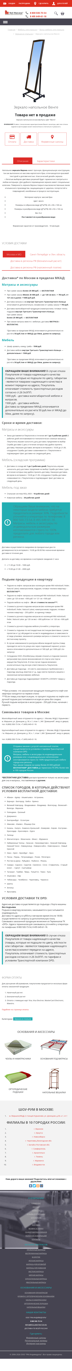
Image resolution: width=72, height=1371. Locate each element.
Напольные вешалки (36, 1307)
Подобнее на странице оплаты (15, 1009)
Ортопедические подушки (36, 1303)
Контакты (36, 1239)
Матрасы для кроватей (36, 1264)
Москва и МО (14, 254)
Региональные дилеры (36, 1340)
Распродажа (24, 3)
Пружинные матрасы (36, 1250)
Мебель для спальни (27, 29)
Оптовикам (36, 1218)
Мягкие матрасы (36, 1275)
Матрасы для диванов (36, 1268)
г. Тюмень (38, 1156)
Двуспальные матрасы (36, 1282)
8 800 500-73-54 (38, 12)
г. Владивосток (38, 1164)
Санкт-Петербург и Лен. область (47, 254)
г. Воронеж (38, 1129)
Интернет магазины (36, 1343)
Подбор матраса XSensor (36, 1232)
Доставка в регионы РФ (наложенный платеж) (35, 267)
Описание (22, 161)
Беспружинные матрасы (36, 1253)
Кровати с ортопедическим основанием (36, 1296)
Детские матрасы (36, 1261)
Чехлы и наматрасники (36, 1300)
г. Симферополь (38, 1149)
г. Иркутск (38, 1133)
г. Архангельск (38, 1153)
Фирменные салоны (36, 1337)
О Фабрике (36, 1203)
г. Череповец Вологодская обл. (38, 1141)
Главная (11, 29)
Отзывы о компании (36, 1214)
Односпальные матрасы (36, 1279)
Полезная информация (36, 1236)
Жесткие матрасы (36, 1271)
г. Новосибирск (38, 1137)
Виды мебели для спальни (52, 29)
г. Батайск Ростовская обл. (38, 1145)
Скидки (11, 3)
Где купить (43, 3)
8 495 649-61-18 (38, 16)
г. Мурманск (38, 1160)
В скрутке (36, 1257)
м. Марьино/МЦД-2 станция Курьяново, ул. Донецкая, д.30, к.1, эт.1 (38, 1116)
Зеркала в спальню (24, 34)
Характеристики (46, 161)
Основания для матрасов (36, 1293)
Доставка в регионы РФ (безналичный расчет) (35, 260)
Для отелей (62, 3)
